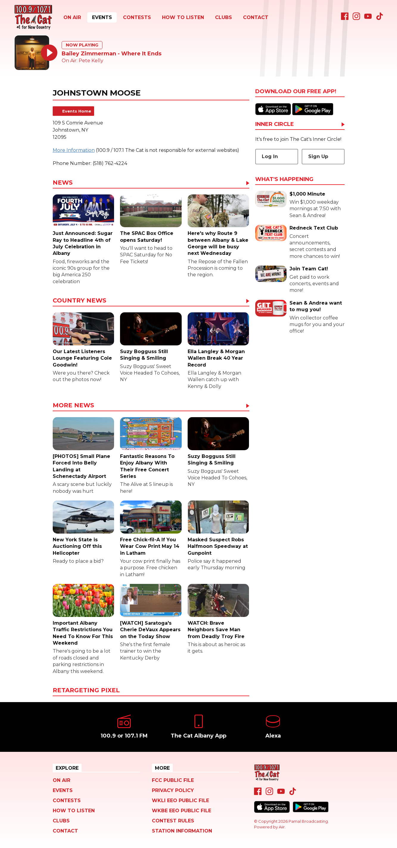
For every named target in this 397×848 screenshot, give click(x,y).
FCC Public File (173, 780)
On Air (72, 17)
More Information (74, 150)
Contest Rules (173, 821)
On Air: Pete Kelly (82, 60)
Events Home (76, 111)
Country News (79, 300)
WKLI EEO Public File (180, 800)
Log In (270, 156)
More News (73, 405)
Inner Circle (274, 124)
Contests (137, 17)
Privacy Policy (173, 790)
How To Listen (183, 17)
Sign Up (318, 156)
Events (102, 17)
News (63, 183)
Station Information (182, 831)
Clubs (223, 17)
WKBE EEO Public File (181, 810)
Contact (255, 17)
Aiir (282, 826)
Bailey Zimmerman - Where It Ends (111, 53)
